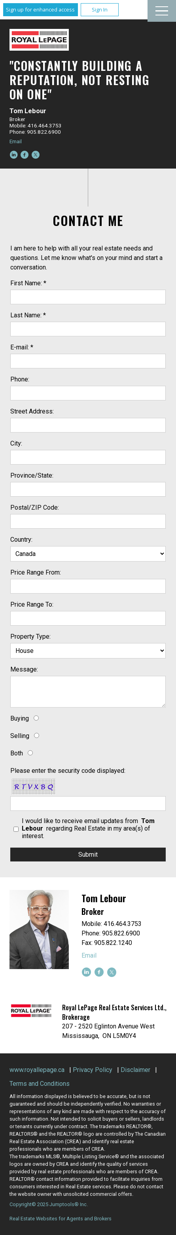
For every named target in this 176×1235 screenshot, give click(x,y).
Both (16, 753)
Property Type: (30, 636)
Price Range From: (35, 572)
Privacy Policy (92, 1070)
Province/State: (31, 475)
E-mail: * (21, 347)
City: (16, 443)
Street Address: (32, 411)
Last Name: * (28, 315)
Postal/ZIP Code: (34, 507)
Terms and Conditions (39, 1083)
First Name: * (28, 283)
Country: (21, 539)
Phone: (19, 379)
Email (15, 141)
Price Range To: (31, 604)
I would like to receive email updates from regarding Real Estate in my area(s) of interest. (88, 828)
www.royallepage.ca (36, 1070)
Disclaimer (135, 1070)
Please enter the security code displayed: (67, 770)
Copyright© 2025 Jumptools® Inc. (48, 1204)
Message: (24, 669)
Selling (19, 736)
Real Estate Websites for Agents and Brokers (60, 1219)
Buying (19, 718)
